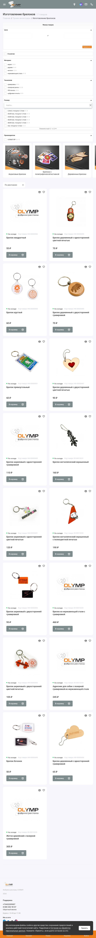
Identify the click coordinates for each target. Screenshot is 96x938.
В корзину (16, 255)
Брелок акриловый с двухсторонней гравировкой (23, 613)
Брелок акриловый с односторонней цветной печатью (24, 538)
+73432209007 (9, 904)
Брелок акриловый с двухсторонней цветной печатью (23, 687)
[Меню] (4, 4)
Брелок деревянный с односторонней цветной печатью (71, 239)
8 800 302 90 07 (9, 907)
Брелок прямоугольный (18, 387)
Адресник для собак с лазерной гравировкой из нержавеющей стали (71, 687)
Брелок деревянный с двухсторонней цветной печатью (71, 388)
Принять (84, 928)
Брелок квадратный (16, 237)
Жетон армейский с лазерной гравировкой (20, 837)
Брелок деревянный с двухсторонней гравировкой (71, 313)
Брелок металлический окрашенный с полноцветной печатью (71, 538)
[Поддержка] (91, 4)
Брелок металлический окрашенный (71, 462)
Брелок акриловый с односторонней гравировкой (24, 463)
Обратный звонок (10, 909)
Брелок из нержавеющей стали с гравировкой (69, 613)
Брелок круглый (14, 312)
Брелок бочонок (14, 761)
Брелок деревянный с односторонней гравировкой (71, 762)
